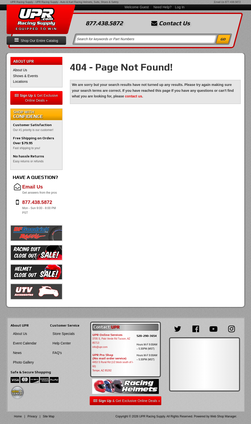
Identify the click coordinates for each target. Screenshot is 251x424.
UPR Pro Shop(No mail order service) (109, 356)
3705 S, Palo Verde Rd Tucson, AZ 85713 (111, 340)
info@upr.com (100, 347)
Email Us (219, 1)
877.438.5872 (233, 1)
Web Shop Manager (223, 416)
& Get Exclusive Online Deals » (36, 98)
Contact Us (170, 23)
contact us (133, 96)
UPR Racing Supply (21, 1)
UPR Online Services (107, 335)
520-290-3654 (147, 336)
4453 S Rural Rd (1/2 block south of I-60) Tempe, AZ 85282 (112, 366)
